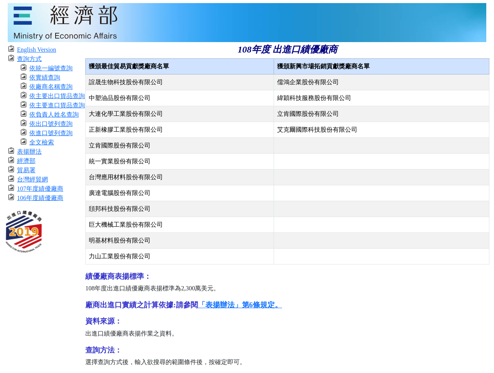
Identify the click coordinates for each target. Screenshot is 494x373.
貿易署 (26, 170)
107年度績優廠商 (40, 188)
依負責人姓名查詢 (54, 114)
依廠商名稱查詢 (51, 86)
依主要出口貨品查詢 (57, 96)
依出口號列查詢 (51, 123)
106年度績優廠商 (40, 198)
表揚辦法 (29, 151)
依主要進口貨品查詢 (57, 105)
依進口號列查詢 (51, 133)
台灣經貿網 (32, 179)
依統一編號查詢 (51, 68)
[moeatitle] (247, 22)
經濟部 (26, 161)
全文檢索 (41, 142)
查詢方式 (29, 59)
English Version (36, 49)
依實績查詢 (44, 77)
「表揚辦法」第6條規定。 (240, 305)
